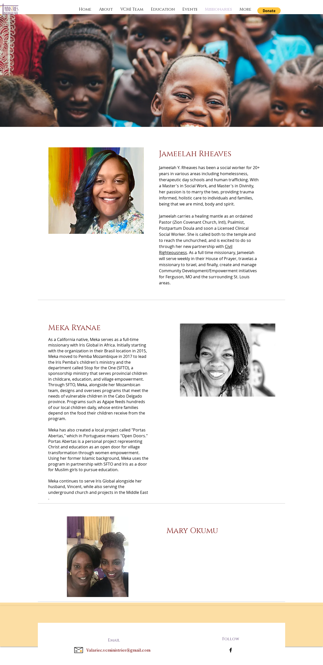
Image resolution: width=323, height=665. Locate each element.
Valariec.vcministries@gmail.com (118, 650)
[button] (269, 10)
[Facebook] (231, 650)
